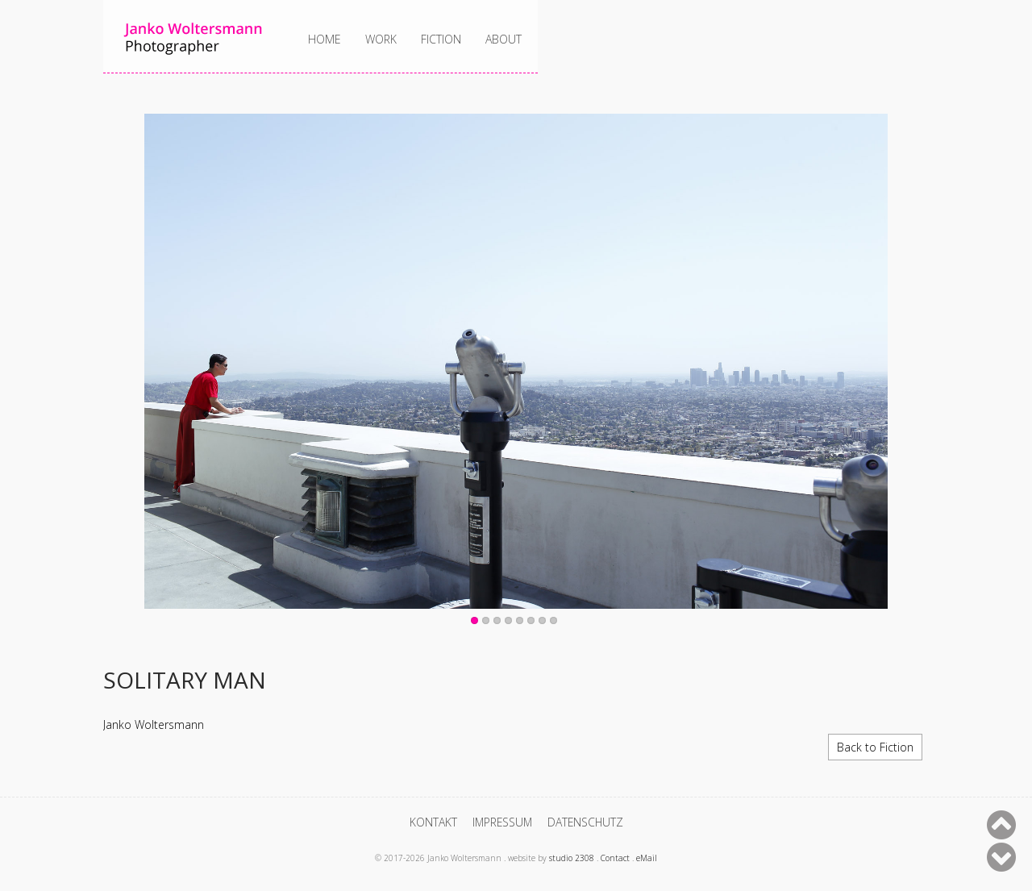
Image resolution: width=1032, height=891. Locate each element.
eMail (646, 858)
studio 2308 (571, 858)
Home (324, 39)
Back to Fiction (875, 747)
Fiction (441, 39)
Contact (615, 858)
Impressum (502, 822)
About (503, 39)
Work (381, 39)
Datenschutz (585, 822)
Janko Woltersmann (153, 724)
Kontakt (433, 822)
